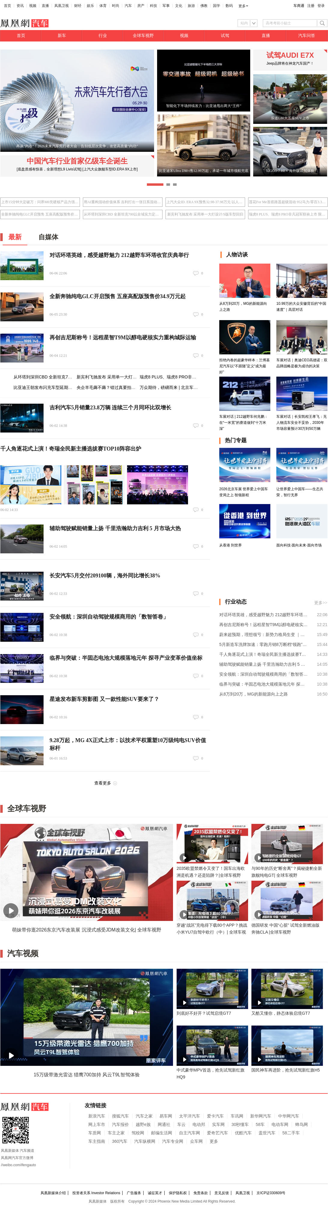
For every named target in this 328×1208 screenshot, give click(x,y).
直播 (45, 6)
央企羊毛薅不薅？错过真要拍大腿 (108, 387)
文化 (178, 6)
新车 (62, 35)
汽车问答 (306, 35)
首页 (7, 6)
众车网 (196, 1141)
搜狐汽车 (120, 1116)
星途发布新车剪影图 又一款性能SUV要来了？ (104, 699)
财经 (77, 6)
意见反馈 (221, 1193)
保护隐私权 (178, 1193)
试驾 (225, 35)
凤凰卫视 (61, 6)
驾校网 (138, 1132)
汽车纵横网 (144, 1141)
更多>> (320, 603)
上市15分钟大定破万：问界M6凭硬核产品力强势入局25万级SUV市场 (40, 202)
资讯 (20, 6)
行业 (103, 35)
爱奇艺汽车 (217, 1132)
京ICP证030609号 (271, 1193)
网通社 (164, 1124)
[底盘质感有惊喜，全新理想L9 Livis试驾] (49, 169)
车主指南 (96, 1141)
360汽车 (119, 1141)
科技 (153, 6)
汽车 (128, 6)
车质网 (94, 1132)
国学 (216, 6)
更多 (242, 6)
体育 (103, 6)
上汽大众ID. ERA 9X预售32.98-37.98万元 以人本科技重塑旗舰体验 (205, 202)
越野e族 (143, 1124)
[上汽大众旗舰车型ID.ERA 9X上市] (110, 169)
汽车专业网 (172, 1141)
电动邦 (199, 1124)
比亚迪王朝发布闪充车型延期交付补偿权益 (53, 387)
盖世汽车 (267, 1132)
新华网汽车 (260, 1116)
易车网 (165, 1116)
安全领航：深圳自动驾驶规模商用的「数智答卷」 (109, 617)
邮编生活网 (161, 1132)
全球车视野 (143, 35)
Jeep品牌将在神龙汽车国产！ (290, 63)
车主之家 (116, 1132)
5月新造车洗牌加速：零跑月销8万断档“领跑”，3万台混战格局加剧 (263, 644)
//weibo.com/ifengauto (18, 1165)
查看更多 (102, 783)
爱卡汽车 (215, 1116)
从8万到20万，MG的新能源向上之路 (253, 694)
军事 (166, 6)
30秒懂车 (240, 1124)
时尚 (115, 6)
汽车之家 (144, 1116)
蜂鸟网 (301, 1124)
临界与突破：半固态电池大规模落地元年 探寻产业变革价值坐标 (126, 658)
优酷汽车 (243, 1132)
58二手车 (291, 1132)
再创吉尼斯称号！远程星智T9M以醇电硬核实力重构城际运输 (123, 338)
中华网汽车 (288, 1116)
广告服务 (134, 1193)
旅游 (191, 6)
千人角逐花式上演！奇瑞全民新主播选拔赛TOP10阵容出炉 (70, 449)
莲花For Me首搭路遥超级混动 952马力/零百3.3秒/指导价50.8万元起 (288, 202)
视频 (32, 6)
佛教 (204, 6)
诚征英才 (155, 1193)
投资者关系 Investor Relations (96, 1193)
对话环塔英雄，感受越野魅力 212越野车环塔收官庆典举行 (119, 255)
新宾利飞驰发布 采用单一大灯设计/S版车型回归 (205, 214)
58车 (260, 1124)
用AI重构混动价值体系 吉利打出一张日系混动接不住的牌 (123, 202)
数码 (229, 6)
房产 (140, 6)
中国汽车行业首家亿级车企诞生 (77, 161)
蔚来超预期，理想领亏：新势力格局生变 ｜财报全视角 (263, 634)
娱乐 (90, 6)
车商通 (298, 6)
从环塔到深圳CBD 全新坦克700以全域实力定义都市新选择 (123, 214)
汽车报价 (120, 1124)
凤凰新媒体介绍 (53, 1193)
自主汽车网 (189, 1132)
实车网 (218, 1124)
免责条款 (200, 1193)
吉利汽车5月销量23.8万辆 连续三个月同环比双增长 (110, 408)
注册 (310, 6)
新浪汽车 (96, 1116)
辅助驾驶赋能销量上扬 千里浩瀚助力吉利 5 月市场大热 (115, 528)
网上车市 (96, 1124)
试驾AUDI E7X (290, 55)
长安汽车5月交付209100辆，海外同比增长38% (105, 576)
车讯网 (237, 1116)
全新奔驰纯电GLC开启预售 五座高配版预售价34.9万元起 (40, 214)
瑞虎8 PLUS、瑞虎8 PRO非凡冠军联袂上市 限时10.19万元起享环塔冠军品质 (288, 214)
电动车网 (280, 1124)
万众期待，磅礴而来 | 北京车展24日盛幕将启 (181, 387)
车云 (181, 1124)
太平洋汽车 (189, 1116)
